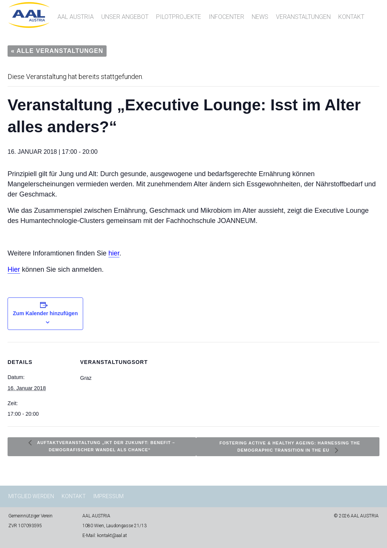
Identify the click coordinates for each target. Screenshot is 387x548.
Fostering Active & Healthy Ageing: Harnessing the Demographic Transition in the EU (290, 446)
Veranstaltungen (303, 16)
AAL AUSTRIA (75, 16)
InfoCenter (226, 16)
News (260, 16)
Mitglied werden (31, 496)
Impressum (108, 496)
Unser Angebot (125, 16)
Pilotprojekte (178, 16)
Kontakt (351, 16)
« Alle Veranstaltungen (57, 51)
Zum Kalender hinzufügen (45, 313)
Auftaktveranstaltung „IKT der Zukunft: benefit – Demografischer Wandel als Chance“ (105, 446)
